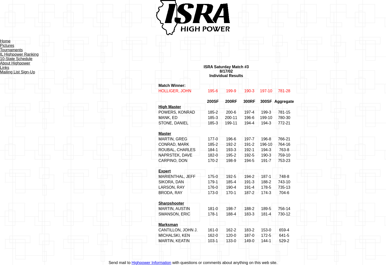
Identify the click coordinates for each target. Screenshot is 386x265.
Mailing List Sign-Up (17, 72)
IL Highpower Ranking (19, 54)
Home (5, 41)
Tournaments (11, 50)
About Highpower (15, 63)
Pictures (7, 45)
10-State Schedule (16, 59)
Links (4, 68)
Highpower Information (151, 263)
